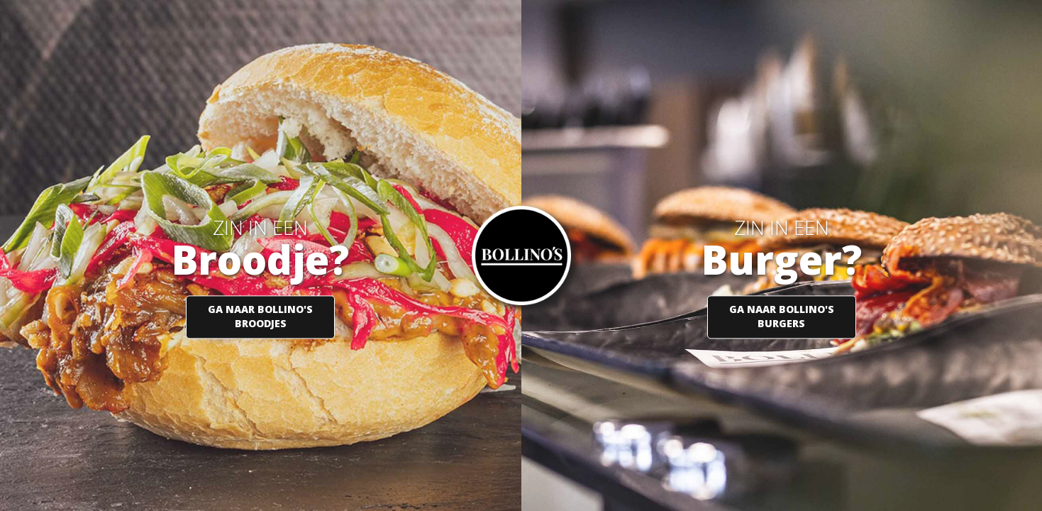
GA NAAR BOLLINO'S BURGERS (781, 317)
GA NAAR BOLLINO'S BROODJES (260, 317)
